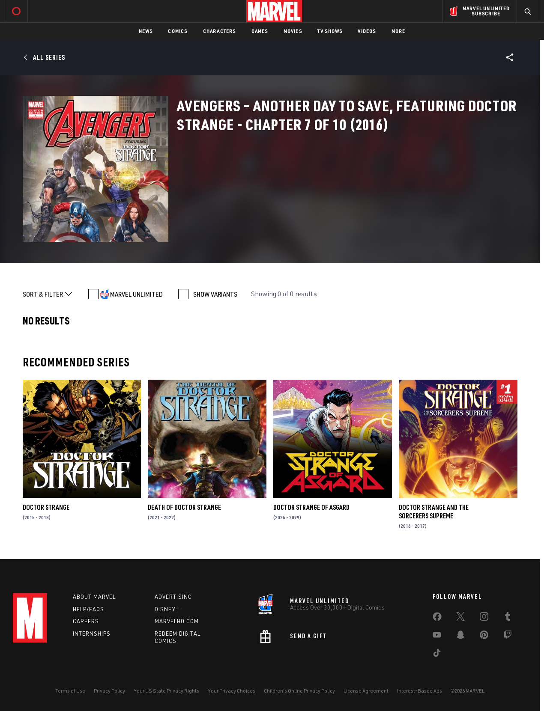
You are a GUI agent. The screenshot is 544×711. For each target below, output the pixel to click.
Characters (219, 31)
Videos (367, 31)
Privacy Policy (109, 690)
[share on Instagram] (484, 618)
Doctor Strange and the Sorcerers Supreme (434, 511)
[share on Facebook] (437, 618)
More (399, 31)
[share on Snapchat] (460, 636)
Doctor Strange (46, 507)
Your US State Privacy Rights (166, 690)
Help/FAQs (88, 609)
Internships (92, 633)
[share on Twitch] (507, 636)
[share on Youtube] (437, 636)
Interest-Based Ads (419, 690)
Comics (177, 31)
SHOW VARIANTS (215, 294)
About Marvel (94, 596)
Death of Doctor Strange (184, 507)
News (146, 31)
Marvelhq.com (177, 621)
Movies (293, 31)
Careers (86, 621)
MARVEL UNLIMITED (136, 294)
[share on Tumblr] (507, 618)
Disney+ (167, 609)
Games (259, 31)
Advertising (173, 596)
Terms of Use (70, 690)
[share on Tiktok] (437, 654)
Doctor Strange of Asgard (311, 507)
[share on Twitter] (460, 618)
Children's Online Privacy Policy (299, 690)
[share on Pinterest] (484, 636)
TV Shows (330, 31)
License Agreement (366, 690)
